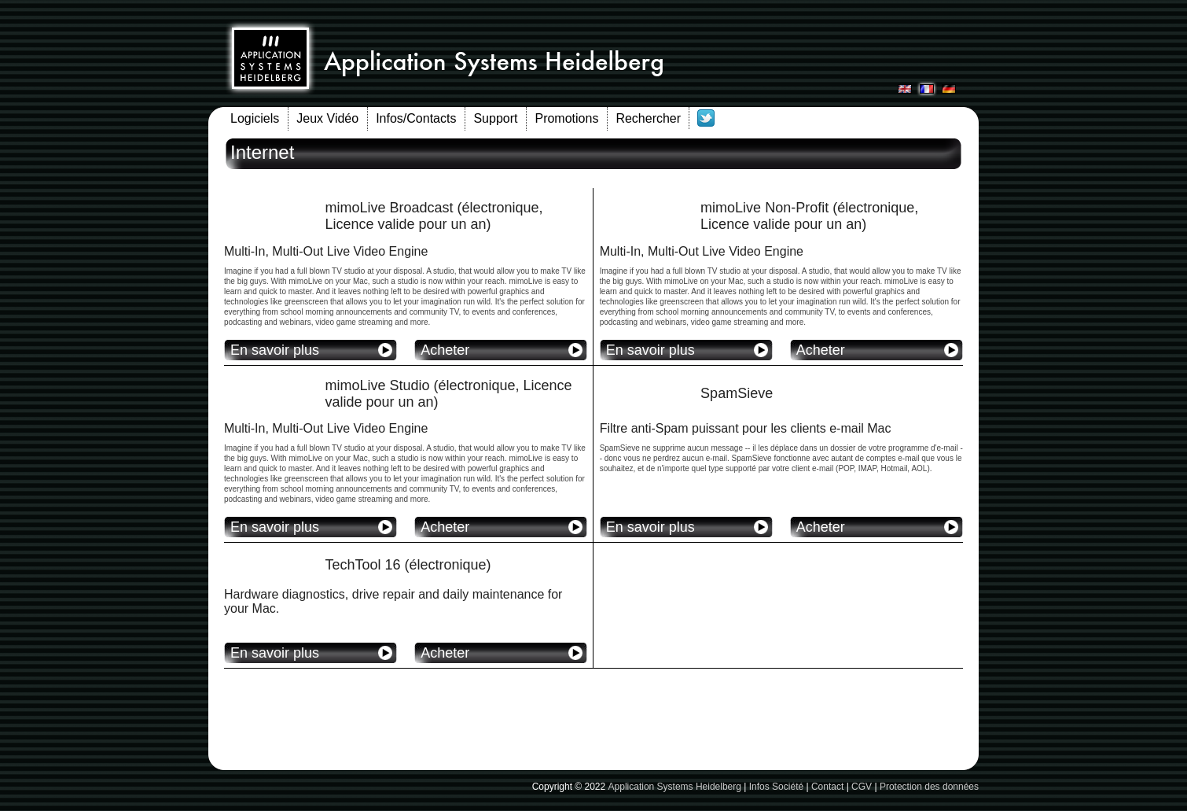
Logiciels (254, 118)
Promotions (566, 118)
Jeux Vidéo (327, 118)
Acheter (445, 350)
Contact (827, 786)
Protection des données (929, 786)
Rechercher (648, 118)
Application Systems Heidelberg (674, 786)
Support (495, 118)
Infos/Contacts (416, 118)
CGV (861, 786)
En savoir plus (274, 350)
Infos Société (776, 786)
